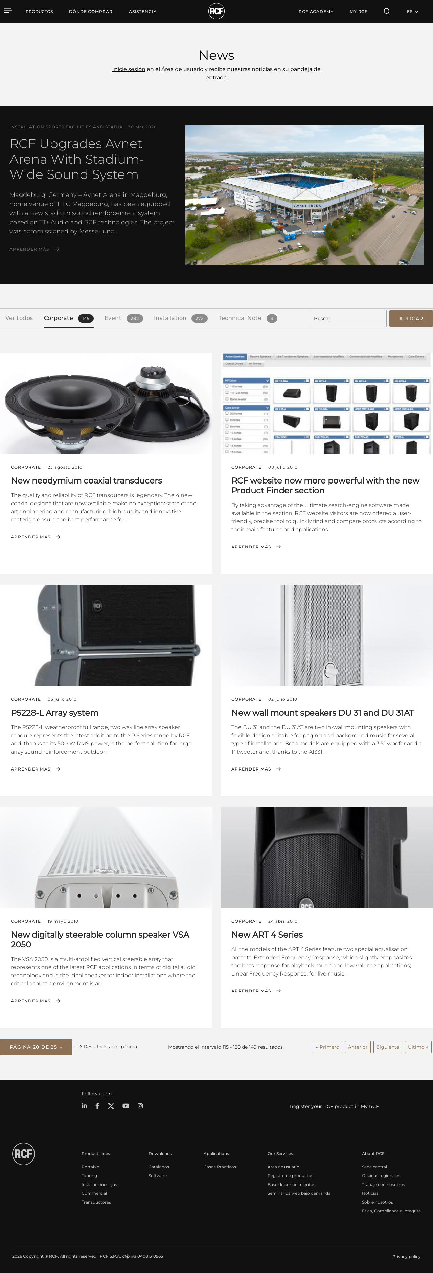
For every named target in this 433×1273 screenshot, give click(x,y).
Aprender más (29, 249)
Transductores (96, 1201)
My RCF (359, 11)
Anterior (358, 1046)
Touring (89, 1174)
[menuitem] (91, 11)
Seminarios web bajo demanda (299, 1192)
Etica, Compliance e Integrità (391, 1209)
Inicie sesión (128, 69)
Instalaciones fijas (99, 1183)
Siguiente (388, 1046)
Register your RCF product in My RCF (334, 1106)
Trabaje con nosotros (383, 1183)
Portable (90, 1165)
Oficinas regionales (381, 1174)
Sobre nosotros (377, 1201)
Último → (418, 1046)
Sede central (374, 1165)
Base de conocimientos (291, 1183)
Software (158, 1174)
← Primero (327, 1046)
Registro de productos (290, 1174)
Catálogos (159, 1165)
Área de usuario (283, 1165)
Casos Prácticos (220, 1165)
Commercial (94, 1192)
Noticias (370, 1192)
